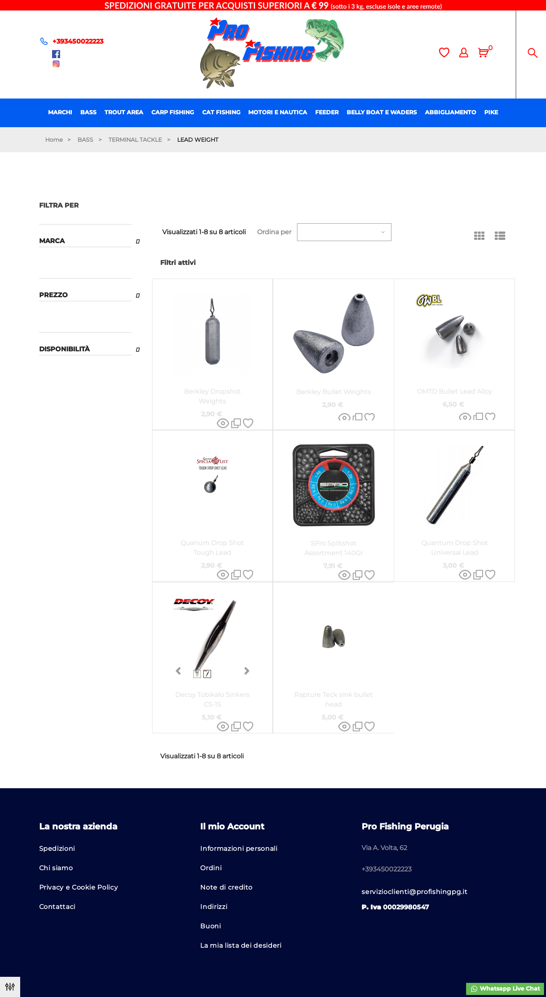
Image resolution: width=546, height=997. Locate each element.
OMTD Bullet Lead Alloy (454, 391)
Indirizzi (213, 907)
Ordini (211, 868)
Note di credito (226, 887)
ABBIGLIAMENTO (450, 112)
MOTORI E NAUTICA (277, 112)
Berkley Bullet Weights (333, 392)
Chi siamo (56, 868)
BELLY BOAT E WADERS (382, 112)
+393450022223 (77, 41)
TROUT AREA (124, 112)
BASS (88, 112)
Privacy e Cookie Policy (78, 887)
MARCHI (60, 112)
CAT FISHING (221, 112)
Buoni (210, 926)
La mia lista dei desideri (240, 945)
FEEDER (327, 112)
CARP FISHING (172, 112)
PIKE (491, 112)
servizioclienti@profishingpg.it (414, 892)
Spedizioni (57, 848)
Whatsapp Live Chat (505, 989)
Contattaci (57, 907)
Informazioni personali (238, 848)
